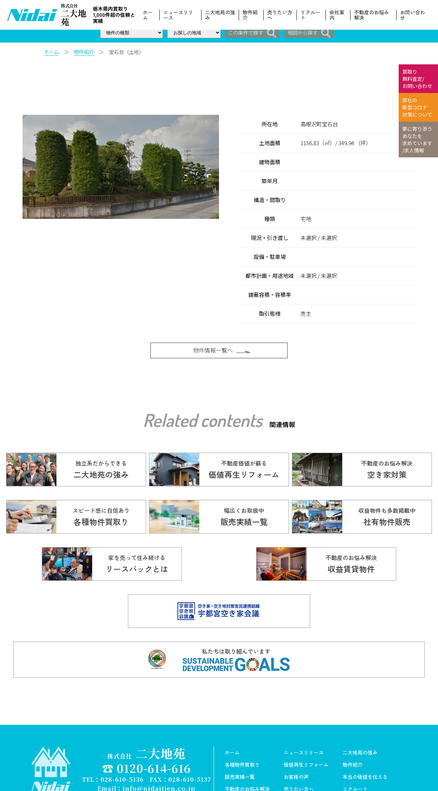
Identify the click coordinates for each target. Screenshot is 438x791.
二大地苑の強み (218, 15)
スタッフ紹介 (299, 763)
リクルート (311, 15)
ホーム (149, 15)
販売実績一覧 (240, 739)
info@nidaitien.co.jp (159, 750)
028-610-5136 (122, 741)
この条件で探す (251, 33)
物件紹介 (250, 15)
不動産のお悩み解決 (371, 15)
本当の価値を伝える (365, 739)
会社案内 (337, 15)
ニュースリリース (179, 15)
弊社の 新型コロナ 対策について (417, 107)
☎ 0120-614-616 (146, 730)
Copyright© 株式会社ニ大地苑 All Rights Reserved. (146, 757)
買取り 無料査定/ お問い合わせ (417, 78)
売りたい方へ (280, 15)
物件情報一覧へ (223, 352)
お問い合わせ (412, 15)
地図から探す (309, 33)
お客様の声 (296, 739)
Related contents (202, 427)
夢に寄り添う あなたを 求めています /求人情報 (417, 139)
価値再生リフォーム (306, 727)
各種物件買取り (242, 727)
